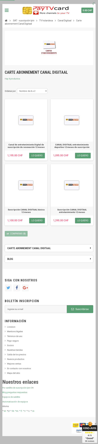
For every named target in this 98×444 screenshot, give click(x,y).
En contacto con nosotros (19, 368)
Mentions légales (15, 331)
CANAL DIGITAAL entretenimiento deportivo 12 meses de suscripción (71, 145)
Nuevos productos (15, 359)
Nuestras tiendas (15, 350)
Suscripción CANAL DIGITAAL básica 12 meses (26, 210)
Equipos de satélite (11, 397)
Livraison (11, 327)
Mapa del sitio (13, 373)
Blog (10, 259)
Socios (10, 345)
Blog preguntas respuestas (14, 392)
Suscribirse (80, 309)
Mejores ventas (14, 364)
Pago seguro (13, 341)
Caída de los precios (16, 354)
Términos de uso (14, 336)
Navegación (7, 10)
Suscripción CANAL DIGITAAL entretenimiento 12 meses (72, 210)
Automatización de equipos (15, 402)
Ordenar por (10, 91)
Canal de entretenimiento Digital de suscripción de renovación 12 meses (26, 145)
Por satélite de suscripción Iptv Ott (18, 388)
